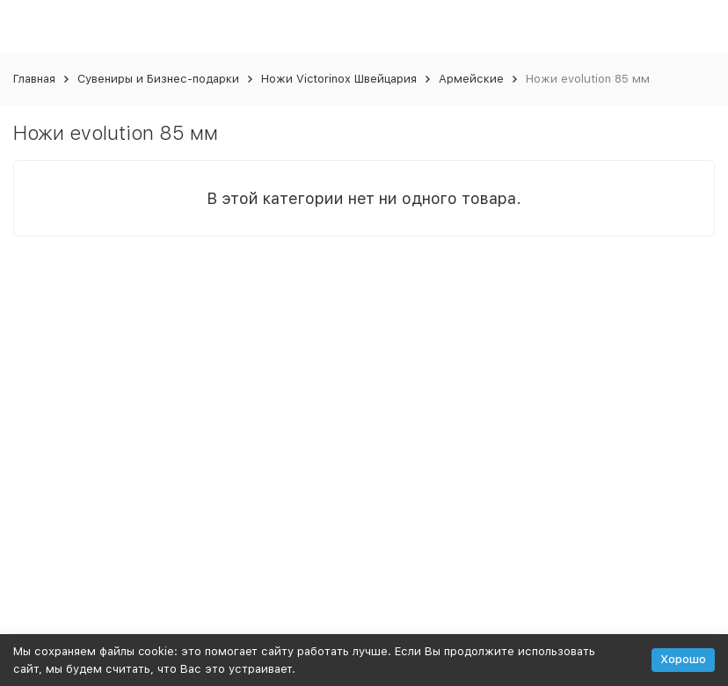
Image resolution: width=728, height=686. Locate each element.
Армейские (471, 78)
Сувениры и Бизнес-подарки (158, 78)
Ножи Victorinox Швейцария (339, 78)
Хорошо (683, 659)
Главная (34, 78)
